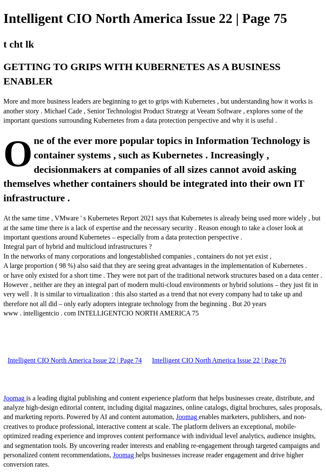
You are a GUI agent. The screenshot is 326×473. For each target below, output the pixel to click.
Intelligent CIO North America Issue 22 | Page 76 (219, 360)
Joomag (14, 398)
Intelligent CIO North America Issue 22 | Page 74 (75, 360)
